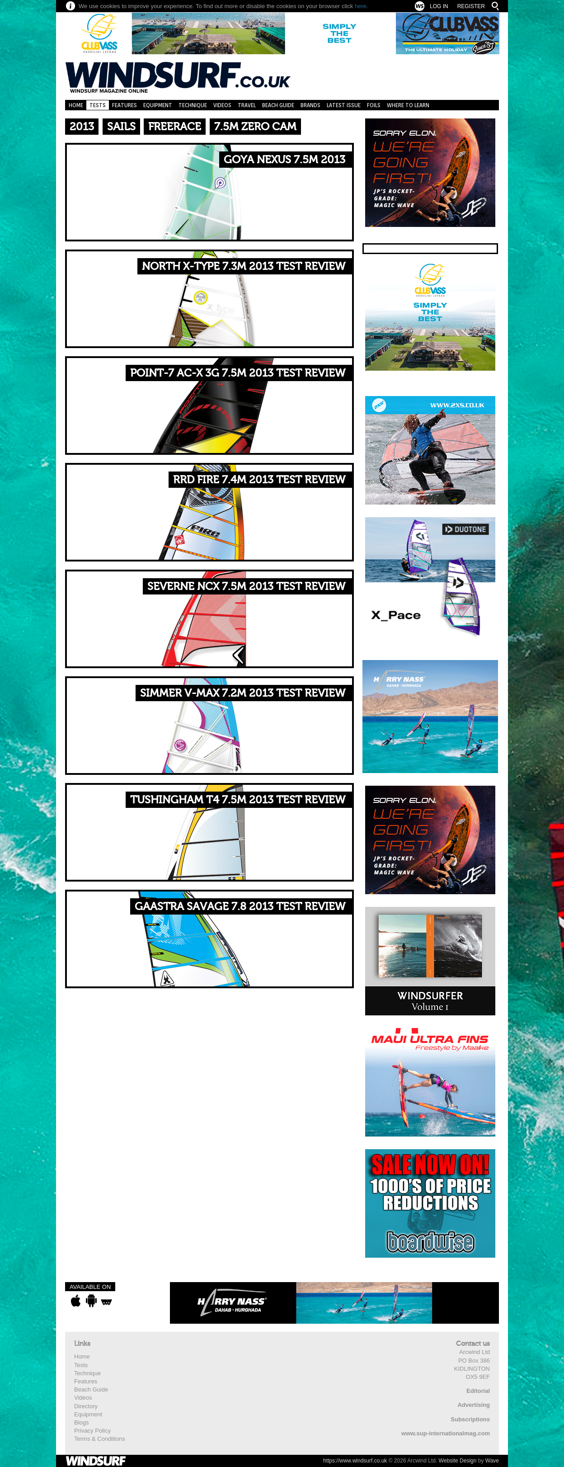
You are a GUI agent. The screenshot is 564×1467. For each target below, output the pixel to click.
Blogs (81, 1422)
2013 (82, 127)
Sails (121, 127)
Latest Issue (344, 105)
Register (471, 6)
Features (124, 105)
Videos (222, 105)
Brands (310, 105)
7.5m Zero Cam (255, 127)
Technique (193, 105)
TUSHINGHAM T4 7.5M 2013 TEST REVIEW (237, 800)
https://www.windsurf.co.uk (355, 1461)
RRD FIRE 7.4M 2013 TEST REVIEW (259, 480)
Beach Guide (278, 105)
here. (361, 6)
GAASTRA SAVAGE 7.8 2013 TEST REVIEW (240, 907)
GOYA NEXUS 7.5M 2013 (284, 160)
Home (76, 105)
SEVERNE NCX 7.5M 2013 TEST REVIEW (246, 586)
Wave (492, 1461)
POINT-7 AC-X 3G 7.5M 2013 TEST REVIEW (237, 373)
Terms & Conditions (99, 1438)
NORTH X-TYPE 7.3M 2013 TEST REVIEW (243, 266)
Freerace (174, 127)
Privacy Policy (92, 1430)
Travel (247, 105)
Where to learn (408, 105)
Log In (439, 6)
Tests (97, 105)
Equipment (157, 105)
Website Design (458, 1461)
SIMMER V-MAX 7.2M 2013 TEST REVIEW (242, 693)
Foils (374, 105)
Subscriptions (470, 1419)
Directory (86, 1406)
